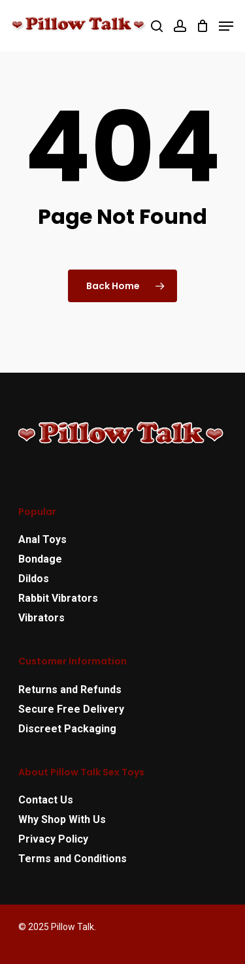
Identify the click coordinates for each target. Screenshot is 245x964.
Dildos (33, 578)
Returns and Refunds (70, 689)
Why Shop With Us (62, 819)
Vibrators (41, 618)
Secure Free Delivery (71, 709)
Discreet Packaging (67, 729)
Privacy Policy (53, 839)
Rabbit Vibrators (58, 598)
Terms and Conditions (72, 858)
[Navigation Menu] (226, 26)
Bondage (40, 559)
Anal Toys (42, 539)
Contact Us (45, 800)
